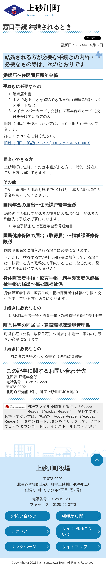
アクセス (19, 531)
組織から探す (74, 516)
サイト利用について (77, 531)
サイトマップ (75, 546)
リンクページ (23, 546)
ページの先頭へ (97, 460)
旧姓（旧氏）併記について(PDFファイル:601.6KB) (47, 143)
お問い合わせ (23, 516)
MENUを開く (95, 10)
